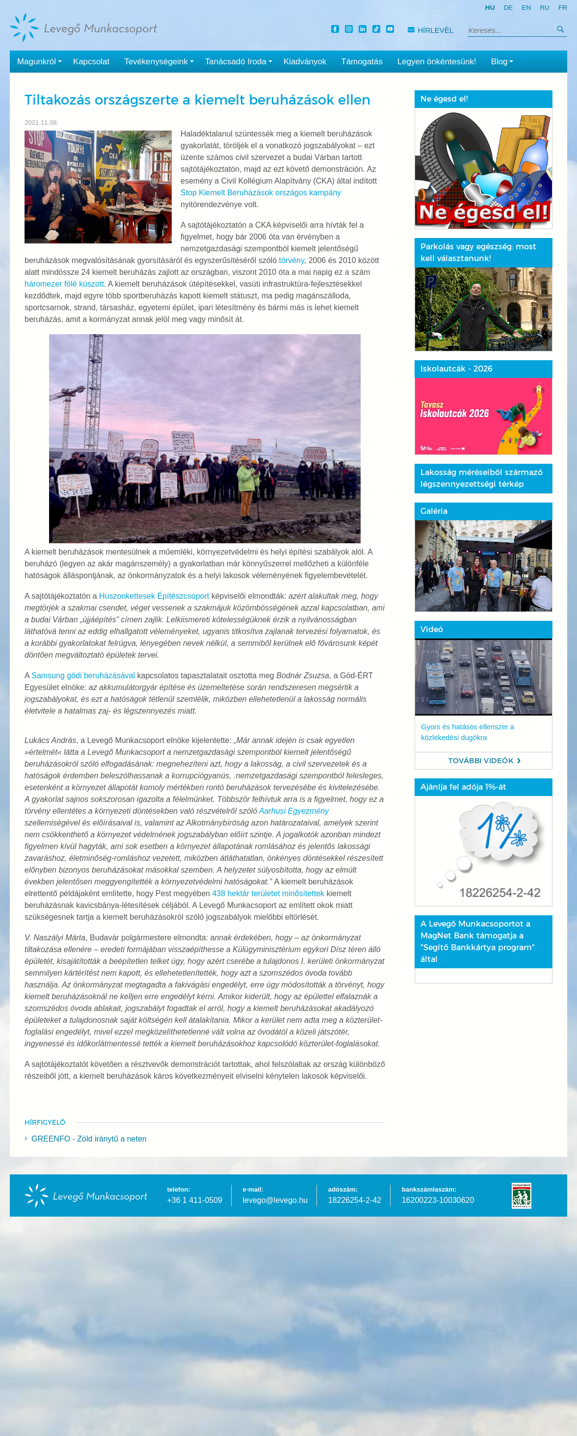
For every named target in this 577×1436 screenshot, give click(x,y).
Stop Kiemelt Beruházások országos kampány (261, 192)
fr (562, 7)
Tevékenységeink (161, 61)
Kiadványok (305, 61)
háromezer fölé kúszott (64, 284)
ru (545, 7)
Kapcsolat (91, 61)
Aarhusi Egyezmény (294, 811)
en (526, 7)
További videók (481, 760)
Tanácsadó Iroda (240, 61)
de (508, 7)
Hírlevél (430, 30)
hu (490, 7)
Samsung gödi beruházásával (83, 675)
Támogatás (362, 61)
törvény (291, 260)
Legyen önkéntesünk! (436, 61)
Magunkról (41, 61)
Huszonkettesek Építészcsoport (154, 596)
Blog (504, 61)
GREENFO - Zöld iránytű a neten (89, 1139)
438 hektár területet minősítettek (268, 893)
